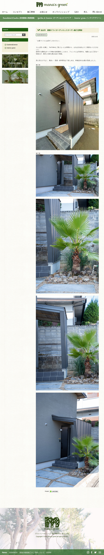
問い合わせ (97, 12)
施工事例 (31, 12)
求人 (85, 12)
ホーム (5, 12)
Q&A (76, 12)
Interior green (11, 48)
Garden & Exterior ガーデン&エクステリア (54, 18)
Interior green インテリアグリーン (87, 18)
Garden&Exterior (41, 35)
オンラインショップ (60, 12)
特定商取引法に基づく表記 (60, 533)
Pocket (47, 491)
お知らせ (43, 12)
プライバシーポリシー (42, 533)
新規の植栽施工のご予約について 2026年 (36, 552)
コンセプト (17, 12)
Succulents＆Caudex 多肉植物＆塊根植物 (18, 18)
